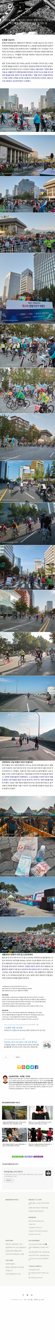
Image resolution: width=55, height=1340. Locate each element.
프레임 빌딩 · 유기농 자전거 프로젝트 (39, 1203)
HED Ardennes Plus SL (36, 1277)
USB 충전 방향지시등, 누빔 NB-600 (39, 1252)
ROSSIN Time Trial (34, 1234)
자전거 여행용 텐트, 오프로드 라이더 (38, 1248)
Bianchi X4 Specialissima (36, 1221)
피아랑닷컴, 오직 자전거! (13, 1172)
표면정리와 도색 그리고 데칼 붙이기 (16, 1247)
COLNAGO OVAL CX (35, 1227)
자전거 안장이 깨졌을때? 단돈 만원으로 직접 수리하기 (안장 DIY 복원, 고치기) (22, 1006)
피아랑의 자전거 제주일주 (36, 1211)
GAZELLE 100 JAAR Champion (38, 1231)
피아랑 (21, 28)
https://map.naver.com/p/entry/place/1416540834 (19, 1025)
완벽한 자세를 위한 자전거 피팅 (15, 1267)
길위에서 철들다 (10, 1264)
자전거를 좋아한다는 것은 (13, 1274)
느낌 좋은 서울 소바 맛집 (13, 1028)
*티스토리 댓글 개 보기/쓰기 (10, 1164)
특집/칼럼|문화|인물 (28, 16)
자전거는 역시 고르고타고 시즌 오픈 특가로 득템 (21, 1042)
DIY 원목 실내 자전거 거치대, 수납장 (39, 1273)
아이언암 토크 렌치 (34, 1269)
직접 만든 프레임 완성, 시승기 (14, 1244)
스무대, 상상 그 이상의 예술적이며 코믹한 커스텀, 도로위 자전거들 (19, 1017)
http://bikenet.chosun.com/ (9, 990)
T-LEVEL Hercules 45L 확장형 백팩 (38, 1259)
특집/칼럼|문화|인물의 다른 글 (11, 1102)
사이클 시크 (9, 1270)
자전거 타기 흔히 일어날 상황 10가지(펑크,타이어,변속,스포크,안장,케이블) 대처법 (24, 1001)
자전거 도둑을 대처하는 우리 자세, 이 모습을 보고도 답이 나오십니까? (20, 1019)
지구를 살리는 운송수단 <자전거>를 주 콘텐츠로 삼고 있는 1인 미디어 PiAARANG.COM (23, 1175)
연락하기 (33, 1088)
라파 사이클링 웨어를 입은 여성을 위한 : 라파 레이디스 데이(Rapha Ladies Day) (23, 1015)
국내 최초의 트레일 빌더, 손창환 (15, 1254)
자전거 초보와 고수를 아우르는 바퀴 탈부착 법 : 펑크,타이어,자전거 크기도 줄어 (23, 997)
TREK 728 (32, 1224)
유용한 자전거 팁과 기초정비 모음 (38, 1208)
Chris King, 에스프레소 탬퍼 (37, 1244)
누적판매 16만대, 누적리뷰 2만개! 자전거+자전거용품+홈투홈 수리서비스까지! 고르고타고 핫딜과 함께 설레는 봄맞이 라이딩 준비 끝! (21, 1046)
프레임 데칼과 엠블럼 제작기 (14, 1251)
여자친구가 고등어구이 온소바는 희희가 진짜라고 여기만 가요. (25, 1030)
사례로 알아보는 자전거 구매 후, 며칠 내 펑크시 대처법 (16, 1004)
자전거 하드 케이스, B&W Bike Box (39, 1255)
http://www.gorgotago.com (12, 1039)
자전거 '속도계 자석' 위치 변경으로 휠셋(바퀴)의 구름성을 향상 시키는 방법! (22, 1012)
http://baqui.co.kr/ (7, 988)
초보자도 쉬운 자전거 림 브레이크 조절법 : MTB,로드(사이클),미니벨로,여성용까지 (24, 999)
